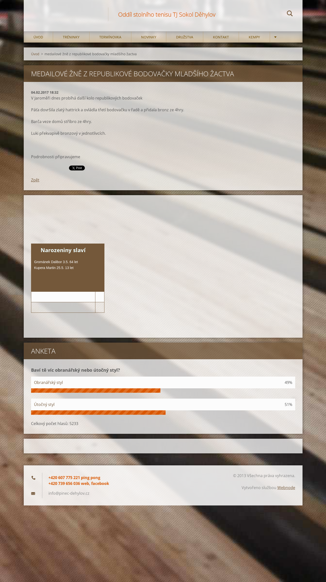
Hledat (290, 14)
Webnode (286, 487)
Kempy (254, 37)
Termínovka (110, 37)
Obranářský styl (48, 382)
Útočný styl (44, 404)
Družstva (184, 37)
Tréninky (71, 37)
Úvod (38, 37)
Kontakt (221, 37)
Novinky (148, 37)
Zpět (35, 180)
